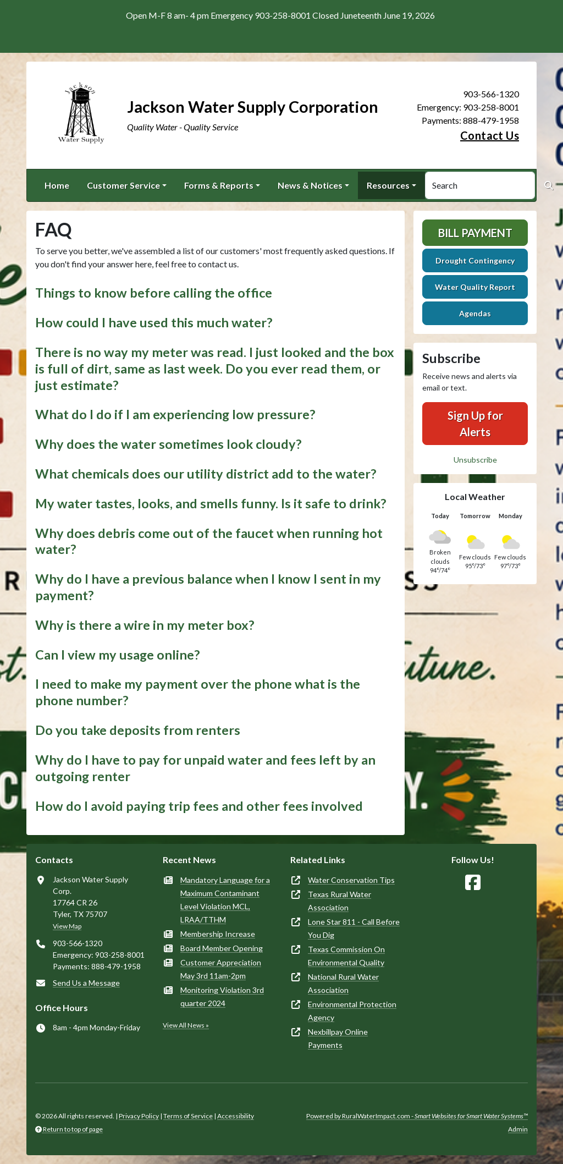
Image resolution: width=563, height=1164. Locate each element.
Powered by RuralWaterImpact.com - (417, 1116)
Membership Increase (217, 933)
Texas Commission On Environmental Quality (346, 956)
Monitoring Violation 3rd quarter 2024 (222, 996)
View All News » (186, 1025)
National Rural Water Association (343, 983)
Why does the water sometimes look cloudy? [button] (168, 444)
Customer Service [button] (123, 185)
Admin (518, 1129)
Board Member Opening (221, 948)
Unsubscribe (475, 459)
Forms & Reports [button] (218, 185)
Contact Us (489, 135)
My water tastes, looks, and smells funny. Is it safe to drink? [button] (211, 503)
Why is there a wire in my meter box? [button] (145, 625)
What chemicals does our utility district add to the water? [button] (206, 473)
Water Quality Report (475, 287)
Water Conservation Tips (351, 880)
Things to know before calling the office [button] (153, 292)
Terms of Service (188, 1116)
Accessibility (235, 1116)
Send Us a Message (86, 982)
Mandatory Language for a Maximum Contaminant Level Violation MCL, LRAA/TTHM (225, 899)
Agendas (475, 313)
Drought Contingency (475, 260)
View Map (67, 926)
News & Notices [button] (310, 185)
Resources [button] (388, 185)
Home (57, 185)
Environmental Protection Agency (352, 1011)
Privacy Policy (139, 1116)
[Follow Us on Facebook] (473, 883)
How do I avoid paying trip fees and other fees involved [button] (199, 806)
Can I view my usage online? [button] (117, 654)
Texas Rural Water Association (339, 901)
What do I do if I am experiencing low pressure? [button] (175, 414)
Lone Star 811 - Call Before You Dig (354, 928)
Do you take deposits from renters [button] (137, 730)
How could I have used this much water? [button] (154, 322)
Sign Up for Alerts (475, 423)
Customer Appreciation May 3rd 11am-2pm (220, 969)
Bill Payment (475, 232)
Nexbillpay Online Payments (338, 1038)
